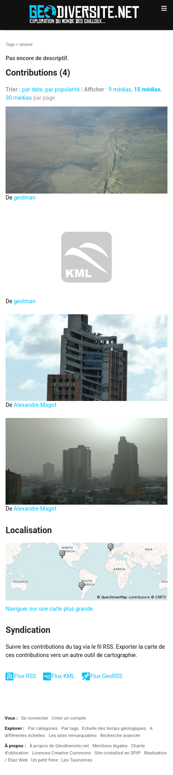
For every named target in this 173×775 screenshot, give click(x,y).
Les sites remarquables (73, 735)
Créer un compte (68, 718)
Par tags (69, 728)
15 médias (147, 89)
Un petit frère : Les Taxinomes (62, 760)
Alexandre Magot (35, 405)
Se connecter (34, 718)
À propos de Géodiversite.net (59, 745)
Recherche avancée (120, 735)
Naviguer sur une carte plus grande (49, 609)
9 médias (119, 89)
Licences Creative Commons (61, 753)
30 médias (19, 98)
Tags (10, 44)
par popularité (62, 89)
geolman (25, 197)
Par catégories (43, 728)
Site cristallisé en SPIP (117, 753)
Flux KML (63, 676)
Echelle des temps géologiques (114, 728)
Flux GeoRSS (106, 676)
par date (32, 89)
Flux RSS (25, 676)
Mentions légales (109, 745)
